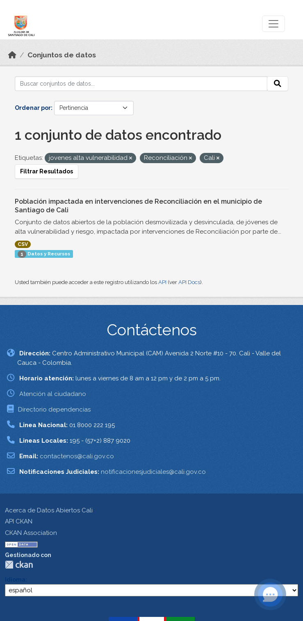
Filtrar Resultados (46, 171)
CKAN (19, 564)
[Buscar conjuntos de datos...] (141, 83)
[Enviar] (277, 83)
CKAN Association (31, 533)
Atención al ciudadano (52, 394)
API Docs (189, 282)
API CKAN (18, 521)
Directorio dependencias (54, 409)
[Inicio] (12, 55)
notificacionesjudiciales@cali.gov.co (153, 471)
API (162, 282)
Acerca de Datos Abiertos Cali (49, 510)
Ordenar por (33, 108)
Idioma (15, 579)
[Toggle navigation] (273, 24)
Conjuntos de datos (61, 55)
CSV (23, 244)
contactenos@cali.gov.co (77, 456)
